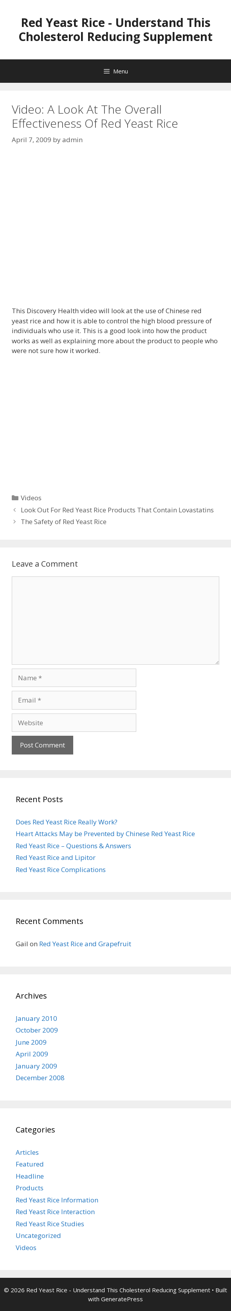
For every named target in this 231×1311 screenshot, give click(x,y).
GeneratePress (122, 1299)
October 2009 (37, 1030)
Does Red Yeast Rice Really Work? (66, 821)
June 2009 (31, 1042)
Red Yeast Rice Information (57, 1199)
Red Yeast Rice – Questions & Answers (73, 845)
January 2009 (36, 1065)
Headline (30, 1176)
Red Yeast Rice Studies (50, 1223)
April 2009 (32, 1053)
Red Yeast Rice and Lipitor (56, 857)
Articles (27, 1152)
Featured (30, 1163)
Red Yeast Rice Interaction (55, 1211)
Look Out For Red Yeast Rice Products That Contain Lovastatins (117, 509)
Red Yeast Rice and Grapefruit (85, 943)
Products (29, 1187)
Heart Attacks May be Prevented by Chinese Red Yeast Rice (105, 833)
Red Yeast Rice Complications (61, 869)
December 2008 (40, 1077)
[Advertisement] (115, 420)
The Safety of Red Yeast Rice (63, 521)
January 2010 (36, 1018)
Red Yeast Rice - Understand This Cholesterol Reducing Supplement (115, 29)
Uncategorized (38, 1235)
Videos (31, 497)
